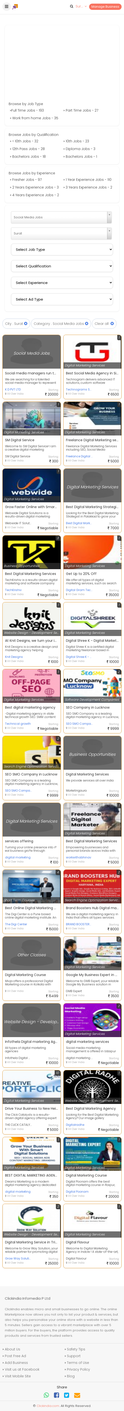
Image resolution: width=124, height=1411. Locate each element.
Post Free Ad (15, 1356)
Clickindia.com (48, 1406)
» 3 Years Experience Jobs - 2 (87, 187)
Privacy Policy (78, 1369)
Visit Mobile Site (18, 1376)
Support (74, 1356)
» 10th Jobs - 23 (76, 141)
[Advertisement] (62, 65)
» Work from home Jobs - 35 (34, 118)
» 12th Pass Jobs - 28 (27, 148)
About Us (12, 1349)
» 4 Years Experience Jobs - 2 (34, 195)
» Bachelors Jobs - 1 (80, 156)
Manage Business (105, 6)
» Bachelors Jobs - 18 (28, 156)
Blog (71, 1376)
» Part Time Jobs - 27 (80, 110)
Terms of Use (78, 1362)
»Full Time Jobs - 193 (27, 110)
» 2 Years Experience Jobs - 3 (34, 187)
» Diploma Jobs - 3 (79, 148)
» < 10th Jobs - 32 (24, 141)
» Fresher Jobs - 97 (26, 179)
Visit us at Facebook (22, 1369)
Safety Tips (76, 1349)
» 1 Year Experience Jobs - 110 (87, 179)
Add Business (16, 1362)
